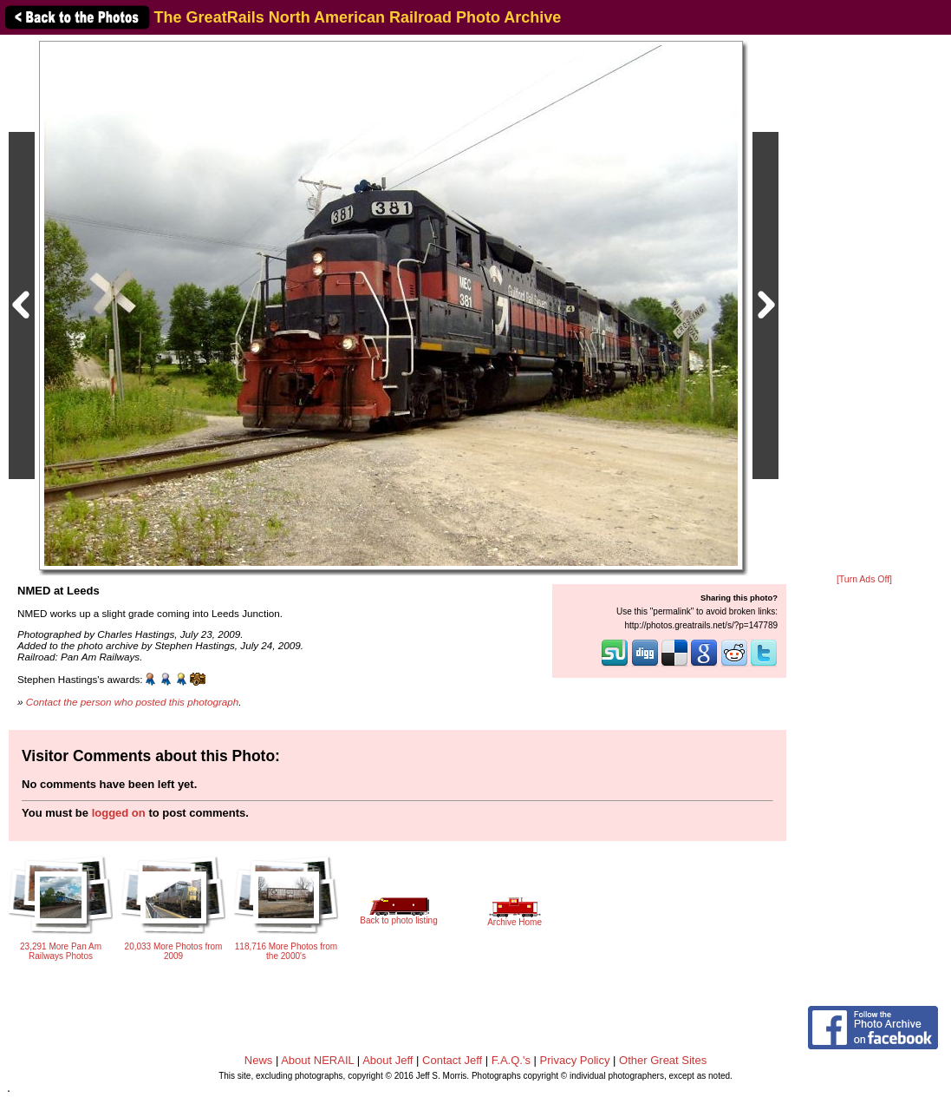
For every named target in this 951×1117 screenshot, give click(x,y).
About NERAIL (317, 1060)
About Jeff (387, 1060)
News (258, 1060)
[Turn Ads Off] (864, 579)
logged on (119, 812)
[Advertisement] (864, 305)
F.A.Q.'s (511, 1060)
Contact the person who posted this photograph (132, 701)
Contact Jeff (452, 1060)
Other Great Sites (663, 1060)
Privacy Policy (575, 1060)
